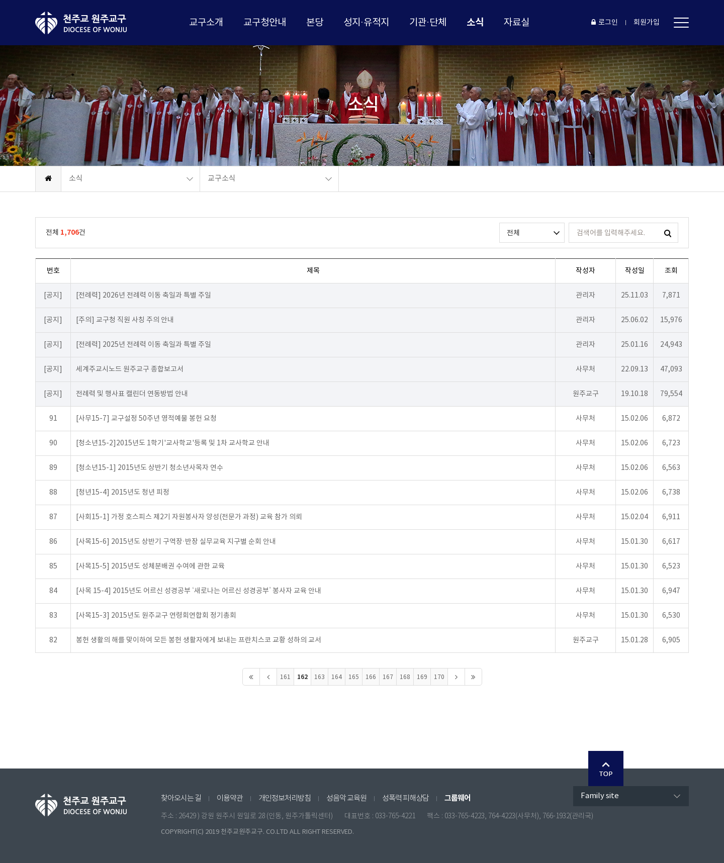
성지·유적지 (366, 22)
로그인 (604, 23)
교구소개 (206, 22)
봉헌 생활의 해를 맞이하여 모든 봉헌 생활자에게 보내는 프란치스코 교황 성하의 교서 (198, 640)
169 (422, 677)
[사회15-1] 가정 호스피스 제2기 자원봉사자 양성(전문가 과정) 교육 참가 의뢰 (189, 517)
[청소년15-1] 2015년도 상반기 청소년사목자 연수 (149, 468)
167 (388, 677)
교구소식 (222, 178)
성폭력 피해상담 (405, 798)
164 (336, 677)
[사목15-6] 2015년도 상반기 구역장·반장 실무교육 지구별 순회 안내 (176, 542)
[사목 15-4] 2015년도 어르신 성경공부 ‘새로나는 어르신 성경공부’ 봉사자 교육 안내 (198, 591)
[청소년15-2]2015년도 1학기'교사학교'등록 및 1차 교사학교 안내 (172, 443)
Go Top (605, 768)
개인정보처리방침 (284, 798)
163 (319, 677)
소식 (475, 22)
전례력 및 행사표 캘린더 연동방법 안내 (132, 394)
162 (302, 677)
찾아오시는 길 (181, 798)
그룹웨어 (457, 798)
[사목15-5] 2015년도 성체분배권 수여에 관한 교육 (150, 566)
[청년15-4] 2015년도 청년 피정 (122, 493)
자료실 (516, 22)
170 (439, 677)
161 (285, 677)
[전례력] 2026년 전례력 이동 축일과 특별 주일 (143, 296)
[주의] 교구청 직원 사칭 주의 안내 (125, 320)
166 (371, 677)
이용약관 (230, 798)
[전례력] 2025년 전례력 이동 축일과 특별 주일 (143, 345)
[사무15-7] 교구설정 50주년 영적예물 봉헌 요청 (146, 419)
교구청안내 (264, 22)
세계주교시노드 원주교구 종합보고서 (130, 369)
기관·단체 (427, 22)
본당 (314, 22)
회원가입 (647, 23)
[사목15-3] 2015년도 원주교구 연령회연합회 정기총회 (156, 616)
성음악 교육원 (346, 798)
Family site (600, 796)
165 (353, 677)
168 (405, 677)
